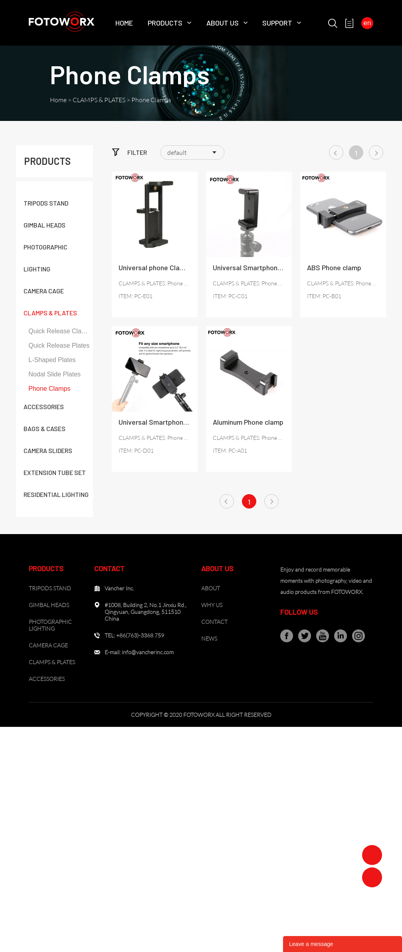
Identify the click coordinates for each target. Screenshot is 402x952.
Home (124, 22)
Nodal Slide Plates (54, 374)
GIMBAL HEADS (44, 225)
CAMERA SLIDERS (48, 450)
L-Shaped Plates (51, 359)
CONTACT (214, 621)
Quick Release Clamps (60, 331)
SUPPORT (277, 22)
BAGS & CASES (44, 428)
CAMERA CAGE (44, 291)
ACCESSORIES (44, 406)
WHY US (211, 605)
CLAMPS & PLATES (99, 100)
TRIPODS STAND (46, 203)
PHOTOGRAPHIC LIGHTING (50, 625)
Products (165, 22)
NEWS (209, 638)
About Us (222, 22)
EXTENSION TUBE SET (55, 472)
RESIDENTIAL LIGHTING (56, 494)
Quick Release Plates (58, 345)
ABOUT (210, 588)
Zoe (372, 855)
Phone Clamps (151, 100)
